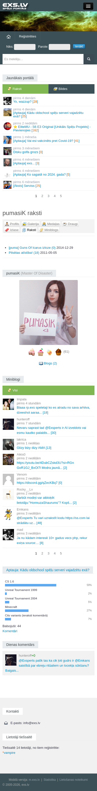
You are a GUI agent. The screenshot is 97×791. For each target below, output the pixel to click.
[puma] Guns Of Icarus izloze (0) (32, 248)
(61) (66, 352)
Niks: (21, 47)
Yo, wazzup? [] (49, 100)
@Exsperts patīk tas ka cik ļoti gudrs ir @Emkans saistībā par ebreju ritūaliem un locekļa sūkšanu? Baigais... (47, 663)
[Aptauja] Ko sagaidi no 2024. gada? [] (49, 173)
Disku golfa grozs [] (49, 150)
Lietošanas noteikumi (74, 780)
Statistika (50, 780)
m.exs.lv (34, 780)
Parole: (54, 47)
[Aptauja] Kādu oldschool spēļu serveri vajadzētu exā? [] (49, 112)
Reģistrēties (27, 36)
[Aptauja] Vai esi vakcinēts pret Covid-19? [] (49, 139)
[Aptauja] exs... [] (49, 162)
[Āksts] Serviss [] (49, 184)
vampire (8, 753)
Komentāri (9, 631)
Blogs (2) (50, 363)
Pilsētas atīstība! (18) (24, 253)
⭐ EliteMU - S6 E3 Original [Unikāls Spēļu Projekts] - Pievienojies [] (49, 126)
